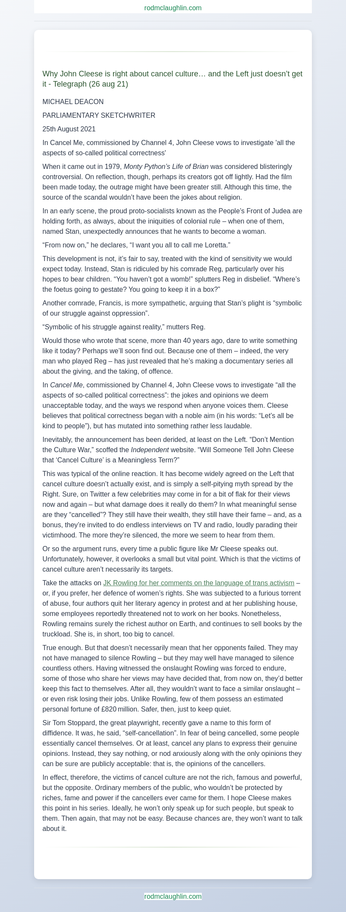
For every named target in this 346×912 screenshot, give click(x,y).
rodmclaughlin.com (172, 8)
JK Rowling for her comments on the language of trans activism (198, 583)
